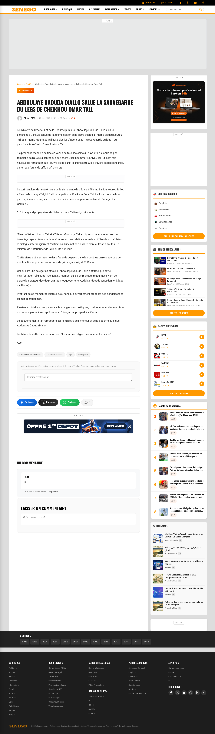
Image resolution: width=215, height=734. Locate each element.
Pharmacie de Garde (57, 685)
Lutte (11, 702)
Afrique (12, 714)
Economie (13, 681)
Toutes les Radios (96, 696)
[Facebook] (180, 2)
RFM (90, 701)
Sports (144, 9)
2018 (105, 641)
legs (70, 354)
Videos (12, 710)
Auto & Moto (162, 216)
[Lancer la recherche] (200, 9)
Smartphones (163, 222)
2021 (75, 641)
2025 (34, 641)
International (116, 9)
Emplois (160, 203)
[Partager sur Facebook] (27, 402)
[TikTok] (203, 692)
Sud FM (92, 709)
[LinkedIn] (197, 692)
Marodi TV (93, 672)
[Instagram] (190, 692)
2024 (45, 641)
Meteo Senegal (55, 672)
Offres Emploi (54, 697)
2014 (146, 641)
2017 (116, 641)
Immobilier (161, 210)
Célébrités (98, 9)
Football (12, 697)
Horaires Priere (55, 681)
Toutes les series (179, 313)
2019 (95, 641)
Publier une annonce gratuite (179, 236)
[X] (177, 692)
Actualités (25, 90)
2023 (55, 641)
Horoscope (53, 693)
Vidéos (132, 9)
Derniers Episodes (96, 668)
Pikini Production (96, 685)
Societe (12, 672)
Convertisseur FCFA (57, 668)
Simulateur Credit (56, 702)
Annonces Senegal (137, 668)
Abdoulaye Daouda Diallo (30, 354)
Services (158, 9)
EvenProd (93, 676)
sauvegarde (83, 354)
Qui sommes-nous (176, 668)
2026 (24, 641)
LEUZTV (92, 681)
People (12, 689)
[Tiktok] (203, 2)
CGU (170, 681)
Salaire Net (53, 676)
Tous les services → (57, 706)
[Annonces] (148, 2)
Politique (71, 9)
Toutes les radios (179, 393)
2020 (85, 641)
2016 (126, 641)
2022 (65, 641)
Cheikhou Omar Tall (55, 354)
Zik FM (92, 705)
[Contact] (167, 2)
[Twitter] (188, 2)
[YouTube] (195, 2)
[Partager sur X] (48, 402)
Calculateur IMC (55, 689)
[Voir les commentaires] (87, 402)
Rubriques (55, 9)
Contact (172, 672)
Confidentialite (174, 676)
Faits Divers (14, 706)
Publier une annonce (137, 693)
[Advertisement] (107, 44)
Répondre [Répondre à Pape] (53, 491)
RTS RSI (92, 713)
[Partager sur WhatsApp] (70, 402)
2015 (136, 641)
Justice (84, 9)
